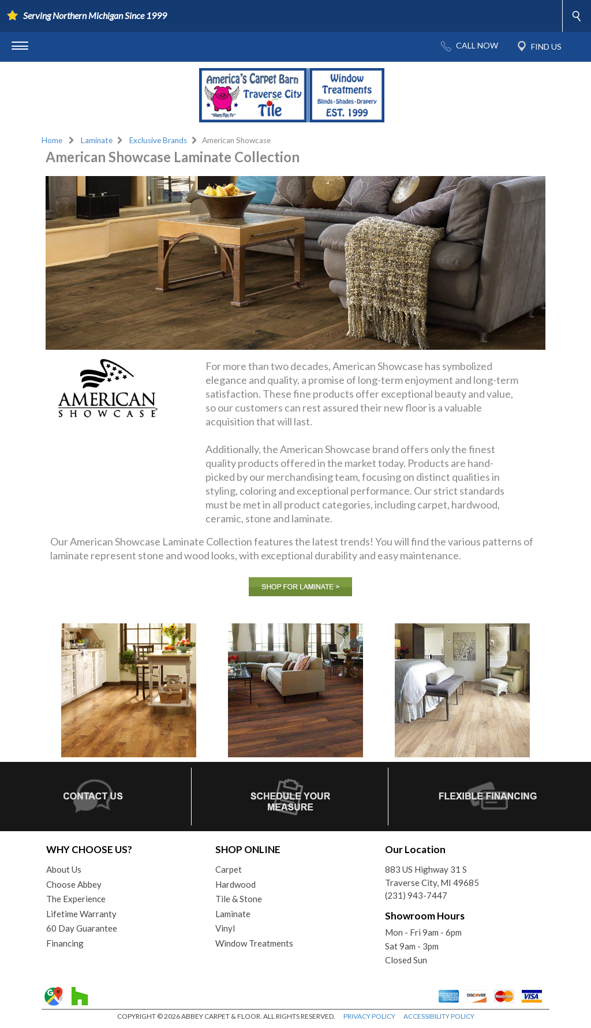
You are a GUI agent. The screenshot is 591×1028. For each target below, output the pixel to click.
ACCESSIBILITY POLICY (438, 1016)
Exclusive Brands (158, 140)
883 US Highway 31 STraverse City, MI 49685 (432, 876)
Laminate (97, 140)
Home (52, 140)
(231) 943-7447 (416, 895)
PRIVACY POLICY (369, 1016)
